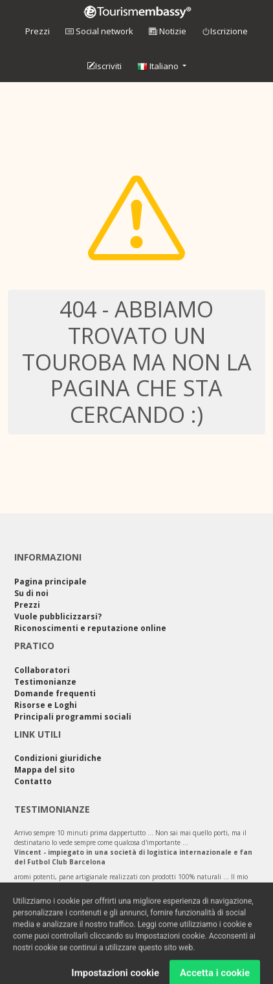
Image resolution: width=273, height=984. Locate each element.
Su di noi (31, 593)
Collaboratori (42, 670)
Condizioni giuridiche (58, 758)
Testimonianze (45, 681)
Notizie (167, 31)
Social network (99, 31)
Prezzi (37, 31)
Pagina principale (50, 581)
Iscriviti (104, 66)
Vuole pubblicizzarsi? (58, 616)
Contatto (33, 781)
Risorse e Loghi (45, 705)
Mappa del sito (44, 769)
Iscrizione (225, 31)
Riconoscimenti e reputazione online (90, 628)
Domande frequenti (55, 693)
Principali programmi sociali (72, 716)
